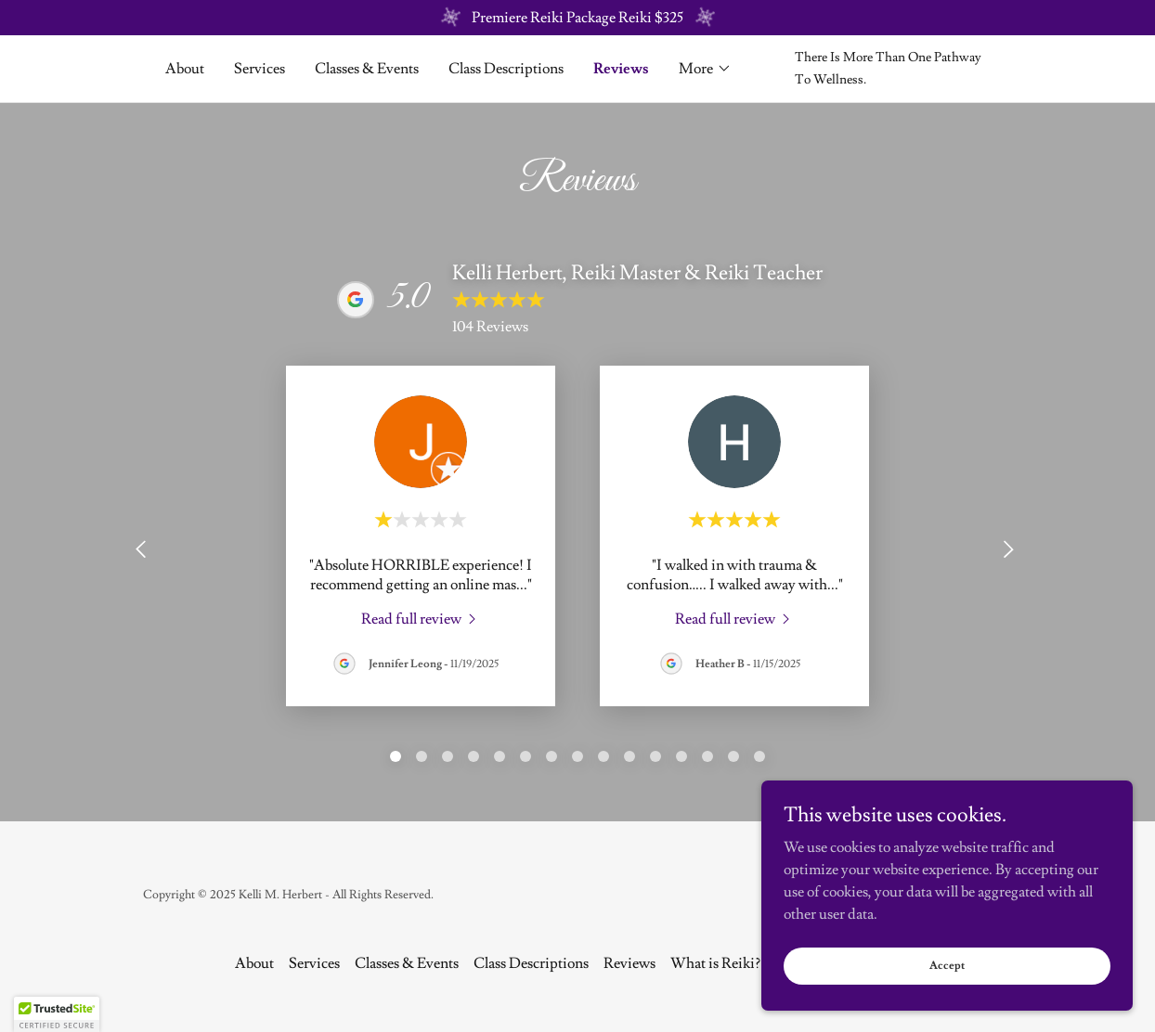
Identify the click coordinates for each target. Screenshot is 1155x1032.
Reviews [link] (621, 68)
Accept (947, 966)
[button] (705, 69)
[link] (420, 617)
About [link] (184, 68)
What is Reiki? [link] (715, 963)
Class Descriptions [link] (506, 68)
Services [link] (259, 68)
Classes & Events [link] (367, 68)
